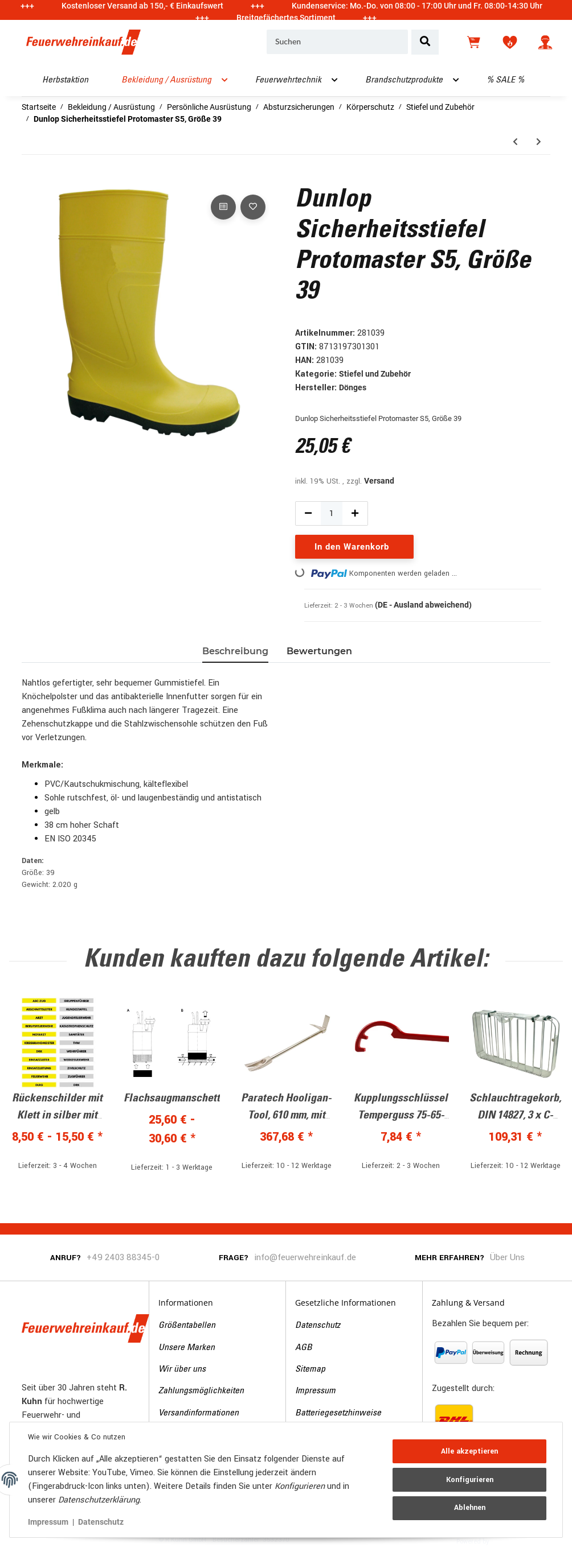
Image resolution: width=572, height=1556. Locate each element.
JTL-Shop (508, 1540)
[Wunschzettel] (510, 42)
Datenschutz (317, 1325)
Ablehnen (469, 1508)
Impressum (315, 1391)
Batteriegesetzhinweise (338, 1413)
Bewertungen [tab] (319, 651)
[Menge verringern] (308, 513)
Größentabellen (186, 1325)
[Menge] (331, 513)
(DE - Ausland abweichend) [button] (423, 604)
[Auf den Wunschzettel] (252, 207)
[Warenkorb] (474, 42)
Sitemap (310, 1369)
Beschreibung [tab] (235, 651)
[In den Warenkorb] (31, 179)
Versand (379, 480)
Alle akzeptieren (469, 1451)
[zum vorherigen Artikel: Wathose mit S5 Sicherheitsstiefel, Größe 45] (515, 142)
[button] (545, 42)
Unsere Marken (186, 1347)
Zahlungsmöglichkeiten (201, 1391)
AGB (303, 1347)
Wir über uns (182, 1369)
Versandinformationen (198, 1413)
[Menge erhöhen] (354, 513)
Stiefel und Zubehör (375, 373)
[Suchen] (337, 42)
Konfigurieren (469, 1480)
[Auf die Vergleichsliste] (223, 207)
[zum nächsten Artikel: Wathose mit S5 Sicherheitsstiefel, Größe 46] (538, 142)
